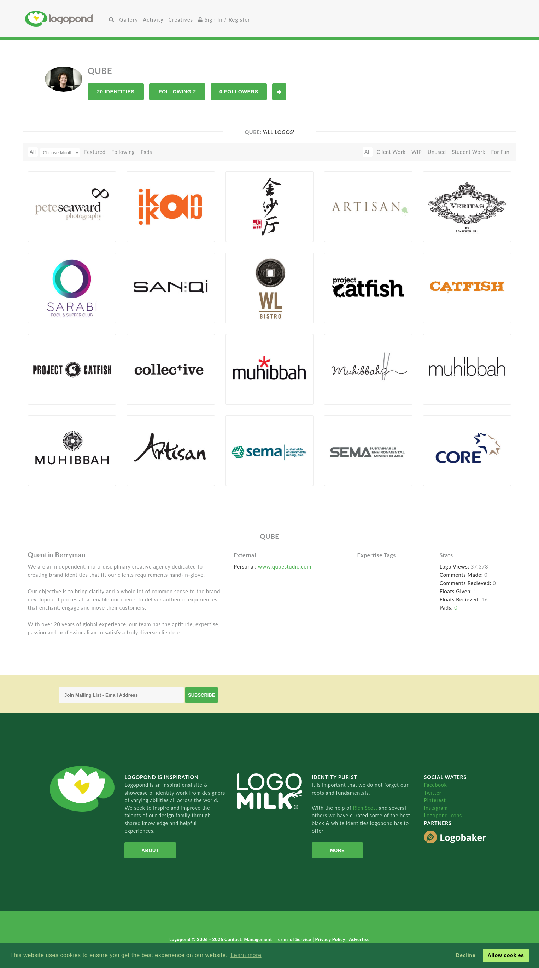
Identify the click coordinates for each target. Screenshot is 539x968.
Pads (146, 152)
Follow (279, 91)
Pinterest (435, 800)
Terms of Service (294, 939)
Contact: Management (248, 939)
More (337, 850)
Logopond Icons (443, 815)
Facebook (435, 785)
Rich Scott (366, 808)
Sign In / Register (224, 20)
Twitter (432, 793)
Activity (153, 20)
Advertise (359, 939)
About (150, 850)
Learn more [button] (245, 955)
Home (66, 19)
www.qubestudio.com (284, 566)
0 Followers (238, 91)
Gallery (128, 20)
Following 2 (177, 91)
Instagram (436, 808)
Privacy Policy (331, 939)
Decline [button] (465, 955)
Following (123, 152)
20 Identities (115, 91)
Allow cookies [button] (505, 955)
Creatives (181, 20)
